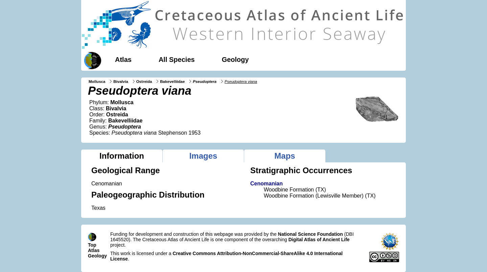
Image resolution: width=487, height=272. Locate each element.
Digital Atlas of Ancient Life (319, 239)
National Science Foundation (310, 234)
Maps (284, 155)
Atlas (123, 59)
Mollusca (97, 82)
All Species (177, 59)
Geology (235, 59)
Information (121, 155)
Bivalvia (120, 82)
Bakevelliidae (172, 82)
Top (92, 245)
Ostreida (144, 82)
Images (203, 155)
